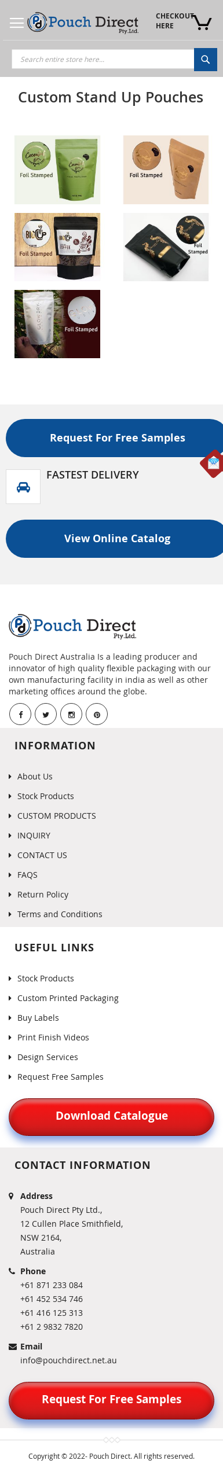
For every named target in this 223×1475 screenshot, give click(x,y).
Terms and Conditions (60, 913)
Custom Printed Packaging (68, 997)
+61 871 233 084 (51, 1284)
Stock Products (45, 795)
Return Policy (42, 894)
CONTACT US (42, 854)
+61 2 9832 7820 (51, 1326)
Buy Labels (38, 1017)
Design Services (47, 1056)
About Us (35, 776)
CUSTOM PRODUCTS (56, 815)
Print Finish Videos (53, 1037)
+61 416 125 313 (51, 1312)
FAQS (27, 874)
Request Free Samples (60, 1076)
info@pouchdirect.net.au (68, 1360)
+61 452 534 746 (51, 1298)
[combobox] (114, 59)
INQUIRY (33, 835)
